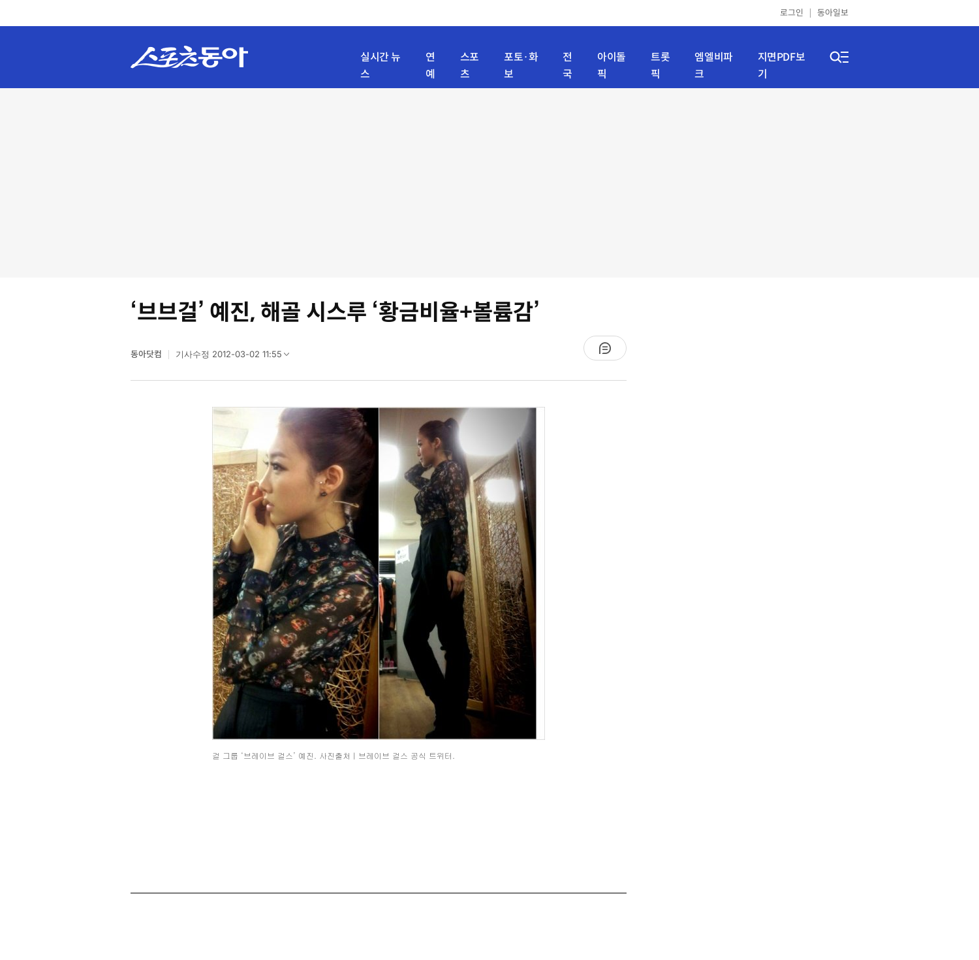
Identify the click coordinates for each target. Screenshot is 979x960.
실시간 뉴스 (380, 65)
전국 (567, 65)
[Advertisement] (489, 182)
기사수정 (237, 357)
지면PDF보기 (781, 65)
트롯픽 (660, 65)
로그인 (791, 12)
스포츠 (469, 65)
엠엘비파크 (713, 65)
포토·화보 (521, 65)
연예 (430, 65)
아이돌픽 (611, 65)
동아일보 (832, 12)
